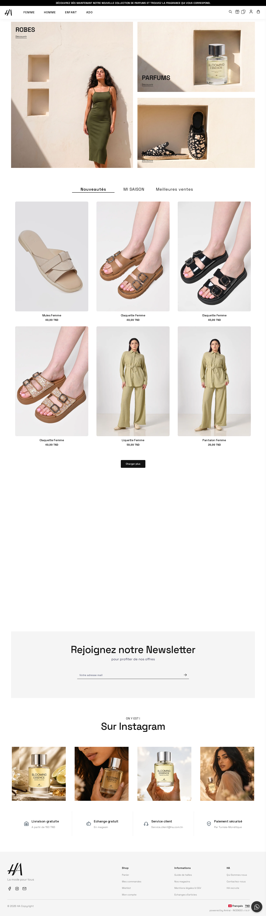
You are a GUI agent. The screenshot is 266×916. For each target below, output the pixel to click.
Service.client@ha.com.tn (167, 827)
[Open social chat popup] (256, 906)
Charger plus (133, 463)
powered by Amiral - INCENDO (229, 910)
